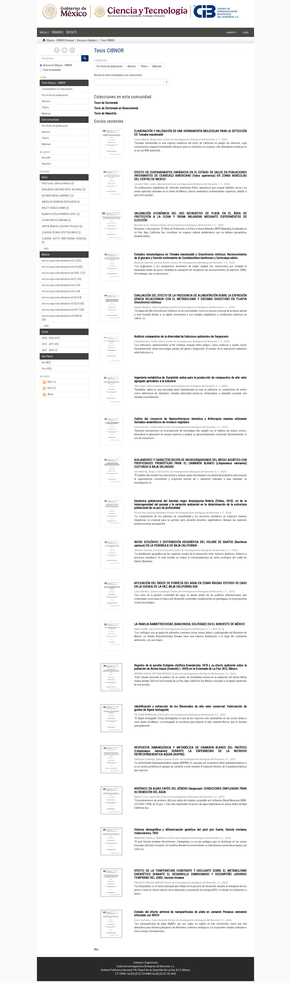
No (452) (46, 362)
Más (96, 949)
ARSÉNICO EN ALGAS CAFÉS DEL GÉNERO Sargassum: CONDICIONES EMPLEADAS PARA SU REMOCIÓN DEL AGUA (190, 790)
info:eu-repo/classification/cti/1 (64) (61, 291)
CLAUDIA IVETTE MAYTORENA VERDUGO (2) (64, 240)
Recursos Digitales (87, 40)
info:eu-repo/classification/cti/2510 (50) (63, 303)
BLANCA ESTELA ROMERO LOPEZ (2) (61, 214)
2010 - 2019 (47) (50, 344)
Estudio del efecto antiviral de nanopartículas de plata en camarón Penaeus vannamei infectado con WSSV (190, 913)
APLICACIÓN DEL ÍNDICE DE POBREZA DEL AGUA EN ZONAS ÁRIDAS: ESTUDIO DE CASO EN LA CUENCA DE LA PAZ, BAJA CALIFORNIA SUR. (190, 584)
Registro (46, 163)
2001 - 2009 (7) (49, 350)
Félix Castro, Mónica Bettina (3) (58, 183)
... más (45, 248)
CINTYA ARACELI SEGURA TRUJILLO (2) (62, 226)
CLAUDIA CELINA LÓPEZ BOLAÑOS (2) (61, 232)
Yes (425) (47, 368)
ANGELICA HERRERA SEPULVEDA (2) (61, 201)
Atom (47, 394)
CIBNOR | (57, 32)
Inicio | (44, 32)
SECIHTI (71, 32)
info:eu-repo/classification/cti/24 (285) (62, 266)
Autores (46, 101)
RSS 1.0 (49, 382)
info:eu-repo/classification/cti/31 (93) (61, 279)
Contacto (138, 962)
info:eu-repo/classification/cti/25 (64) (61, 297)
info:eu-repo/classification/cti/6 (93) (61, 285)
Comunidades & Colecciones (57, 89)
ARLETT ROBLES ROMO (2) (55, 207)
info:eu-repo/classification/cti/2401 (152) (63, 272)
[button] (231, 32)
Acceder (46, 157)
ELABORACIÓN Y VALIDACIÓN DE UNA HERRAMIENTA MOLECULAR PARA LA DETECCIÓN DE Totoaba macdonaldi (190, 132)
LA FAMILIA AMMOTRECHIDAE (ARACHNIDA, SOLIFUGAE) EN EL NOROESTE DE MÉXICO (189, 624)
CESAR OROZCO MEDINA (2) (56, 220)
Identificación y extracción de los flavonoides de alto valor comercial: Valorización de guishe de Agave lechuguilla (190, 708)
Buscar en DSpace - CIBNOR (56, 65)
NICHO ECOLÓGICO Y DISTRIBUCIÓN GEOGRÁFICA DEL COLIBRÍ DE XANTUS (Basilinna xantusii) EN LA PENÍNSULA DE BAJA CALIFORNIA (190, 543)
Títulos (45, 107)
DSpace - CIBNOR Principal (60, 40)
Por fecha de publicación (55, 95)
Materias (46, 113)
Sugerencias (151, 962)
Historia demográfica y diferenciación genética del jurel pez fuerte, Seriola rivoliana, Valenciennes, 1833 (190, 831)
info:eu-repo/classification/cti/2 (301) (61, 260)
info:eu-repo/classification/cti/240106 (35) (62, 317)
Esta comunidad (50, 69)
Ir (166, 81)
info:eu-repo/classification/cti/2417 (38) (63, 309)
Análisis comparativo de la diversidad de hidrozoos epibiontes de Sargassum (181, 336)
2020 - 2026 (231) (51, 337)
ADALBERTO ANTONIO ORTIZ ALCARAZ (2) (64, 189)
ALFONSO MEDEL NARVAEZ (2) (57, 195)
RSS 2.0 (49, 388)
